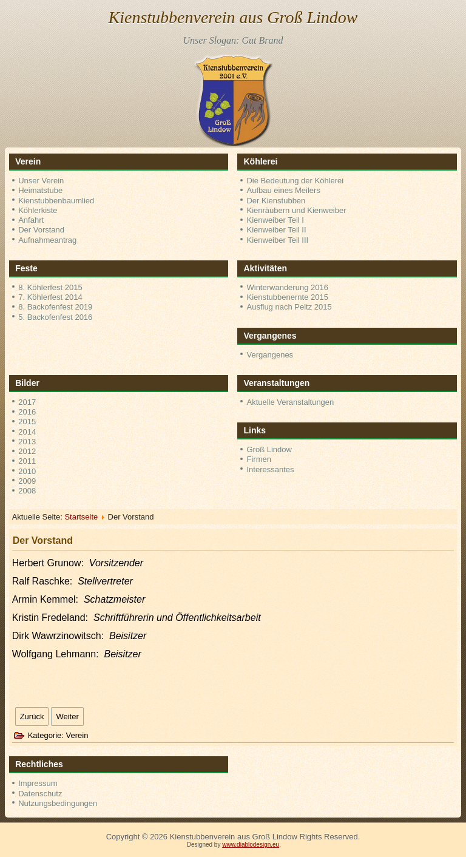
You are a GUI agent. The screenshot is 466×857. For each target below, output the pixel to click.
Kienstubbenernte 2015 (287, 297)
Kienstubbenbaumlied (56, 200)
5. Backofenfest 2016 (55, 317)
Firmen (258, 459)
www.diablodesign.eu (250, 844)
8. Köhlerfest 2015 (50, 287)
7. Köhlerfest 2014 (50, 297)
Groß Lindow (268, 449)
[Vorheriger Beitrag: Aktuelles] (32, 716)
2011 (27, 461)
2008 (27, 490)
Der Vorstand (41, 229)
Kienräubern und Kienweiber (296, 210)
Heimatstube (40, 190)
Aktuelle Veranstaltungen (290, 402)
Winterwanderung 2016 (287, 287)
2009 (27, 481)
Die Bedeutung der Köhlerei (294, 180)
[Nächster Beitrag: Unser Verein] (67, 716)
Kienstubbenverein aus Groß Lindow (233, 17)
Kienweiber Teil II (276, 229)
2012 (27, 451)
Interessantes (270, 469)
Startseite (81, 516)
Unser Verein (41, 180)
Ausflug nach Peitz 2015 (288, 306)
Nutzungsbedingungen (57, 803)
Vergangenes (269, 354)
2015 (27, 421)
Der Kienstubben (275, 200)
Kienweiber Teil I (274, 220)
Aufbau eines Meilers (283, 190)
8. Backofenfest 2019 (55, 306)
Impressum (37, 783)
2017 (27, 402)
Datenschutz (40, 793)
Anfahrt (31, 220)
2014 (27, 431)
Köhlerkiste (37, 210)
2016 (27, 411)
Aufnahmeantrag (47, 240)
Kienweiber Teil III (277, 240)
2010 (27, 471)
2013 (27, 441)
